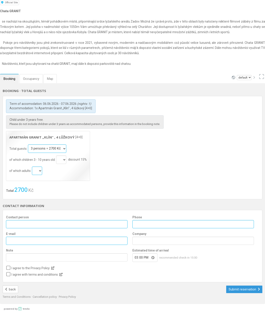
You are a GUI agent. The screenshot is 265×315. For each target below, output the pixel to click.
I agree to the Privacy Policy (31, 268)
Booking (9, 79)
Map (50, 79)
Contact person (17, 217)
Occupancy (31, 79)
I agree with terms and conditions (35, 274)
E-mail (11, 234)
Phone (137, 217)
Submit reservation (244, 289)
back (10, 289)
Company (139, 234)
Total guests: (18, 148)
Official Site (9, 2)
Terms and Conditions (17, 296)
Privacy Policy (67, 296)
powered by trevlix (16, 308)
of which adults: (20, 170)
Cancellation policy (45, 296)
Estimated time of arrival (150, 250)
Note (9, 250)
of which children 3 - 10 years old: (32, 159)
